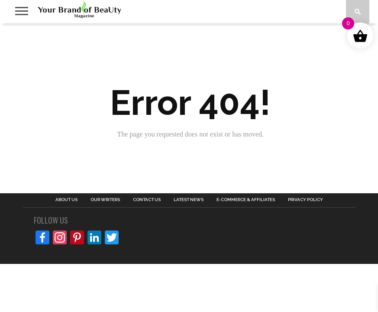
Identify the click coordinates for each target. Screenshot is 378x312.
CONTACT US (147, 200)
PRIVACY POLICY (305, 200)
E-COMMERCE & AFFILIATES (245, 200)
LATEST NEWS (189, 200)
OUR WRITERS (105, 200)
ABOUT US (66, 200)
